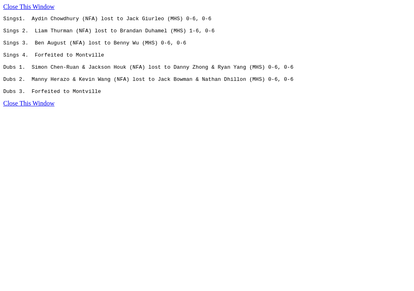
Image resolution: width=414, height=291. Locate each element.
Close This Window (29, 6)
